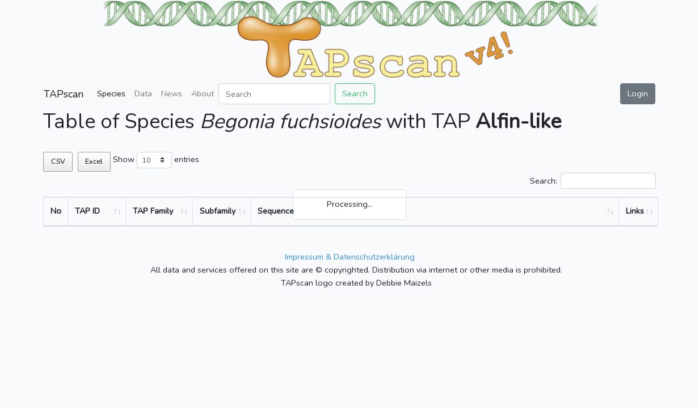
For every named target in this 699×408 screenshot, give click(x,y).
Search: (593, 181)
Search (355, 93)
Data (143, 93)
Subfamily (217, 210)
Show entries (156, 160)
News (171, 93)
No (55, 210)
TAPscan (63, 94)
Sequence (276, 210)
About (202, 93)
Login (638, 93)
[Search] (274, 93)
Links (635, 210)
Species (111, 93)
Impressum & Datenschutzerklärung (350, 256)
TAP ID (87, 210)
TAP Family (153, 210)
